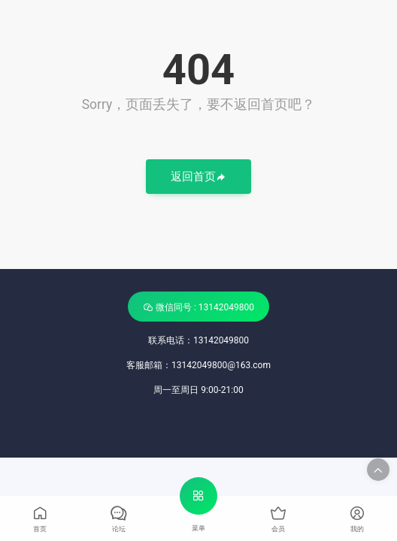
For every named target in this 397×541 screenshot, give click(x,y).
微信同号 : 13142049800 (198, 307)
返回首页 (198, 178)
